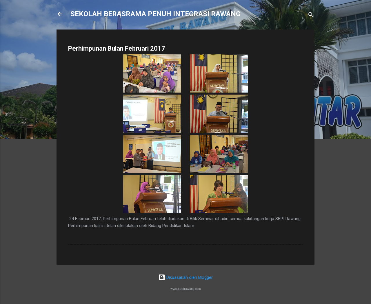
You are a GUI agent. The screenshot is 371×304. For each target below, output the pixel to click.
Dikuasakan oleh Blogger (185, 277)
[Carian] (311, 16)
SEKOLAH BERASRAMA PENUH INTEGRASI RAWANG (155, 14)
